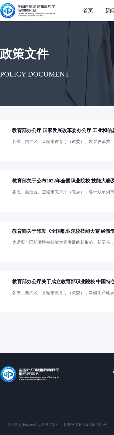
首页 (88, 10)
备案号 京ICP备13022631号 (85, 425)
